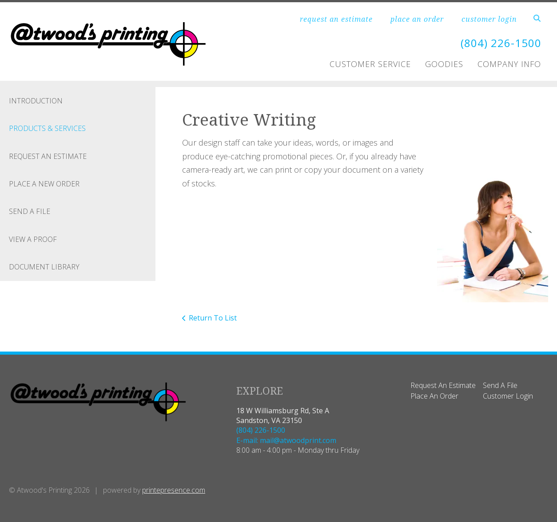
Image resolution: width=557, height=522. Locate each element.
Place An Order (434, 396)
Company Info (509, 64)
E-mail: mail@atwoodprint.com (286, 440)
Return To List (213, 318)
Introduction (36, 101)
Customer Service (370, 64)
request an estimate (336, 19)
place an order (417, 19)
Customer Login (508, 396)
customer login (489, 19)
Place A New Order (44, 184)
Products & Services (47, 128)
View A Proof (33, 239)
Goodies (444, 64)
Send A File (29, 211)
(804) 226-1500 (501, 43)
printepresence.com (173, 490)
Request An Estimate (48, 156)
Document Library (44, 267)
